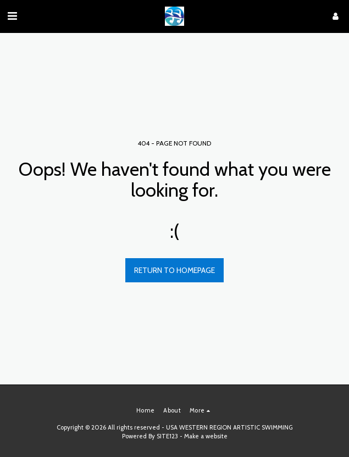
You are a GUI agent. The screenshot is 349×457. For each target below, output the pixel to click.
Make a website (206, 436)
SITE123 (167, 436)
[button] (12, 15)
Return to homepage (174, 270)
